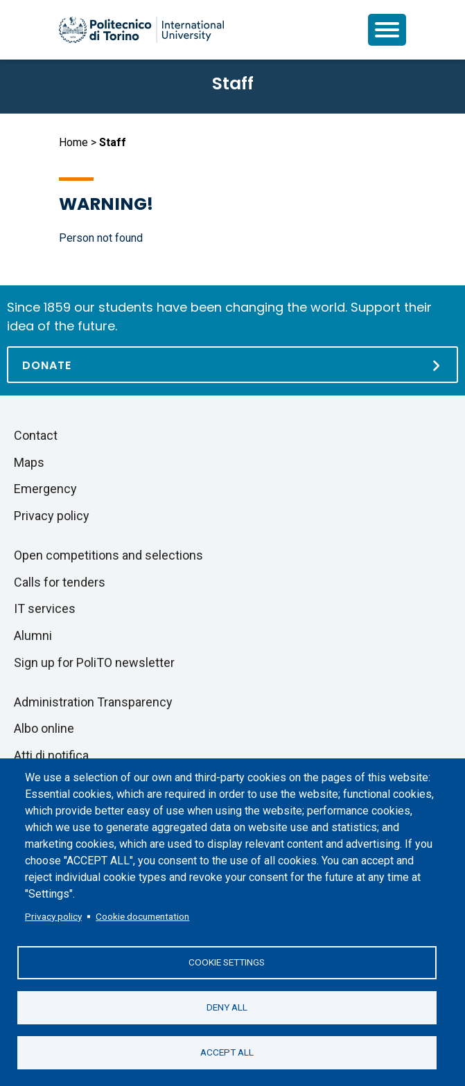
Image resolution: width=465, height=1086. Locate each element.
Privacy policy (53, 916)
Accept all (227, 1052)
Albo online (44, 728)
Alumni (33, 635)
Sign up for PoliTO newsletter (94, 662)
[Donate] (232, 364)
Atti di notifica (51, 755)
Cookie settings (226, 962)
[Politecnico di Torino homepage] (141, 30)
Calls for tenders (59, 582)
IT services (45, 608)
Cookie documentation (142, 916)
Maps (29, 462)
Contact (36, 435)
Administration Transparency (93, 702)
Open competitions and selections (108, 555)
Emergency (45, 488)
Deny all (227, 1007)
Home (73, 142)
